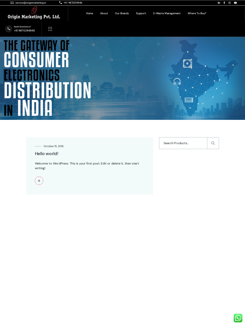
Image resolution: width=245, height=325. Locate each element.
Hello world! (46, 154)
